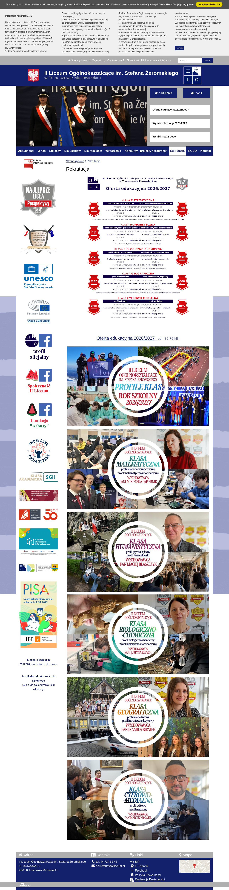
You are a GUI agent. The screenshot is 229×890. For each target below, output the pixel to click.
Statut (196, 93)
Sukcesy (55, 150)
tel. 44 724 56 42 (104, 861)
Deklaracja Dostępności (147, 880)
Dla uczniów (72, 150)
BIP (134, 861)
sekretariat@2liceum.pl (108, 865)
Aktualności (26, 150)
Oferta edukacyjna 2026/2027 (126, 338)
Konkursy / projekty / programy (146, 150)
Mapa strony (97, 60)
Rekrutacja (177, 150)
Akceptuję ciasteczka (209, 4)
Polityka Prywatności (145, 875)
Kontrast (133, 60)
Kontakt (205, 150)
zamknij (180, 48)
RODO (192, 150)
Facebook (138, 870)
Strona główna (77, 60)
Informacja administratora (156, 60)
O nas (41, 150)
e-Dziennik (163, 93)
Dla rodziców (93, 150)
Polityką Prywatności (84, 4)
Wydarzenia (113, 150)
